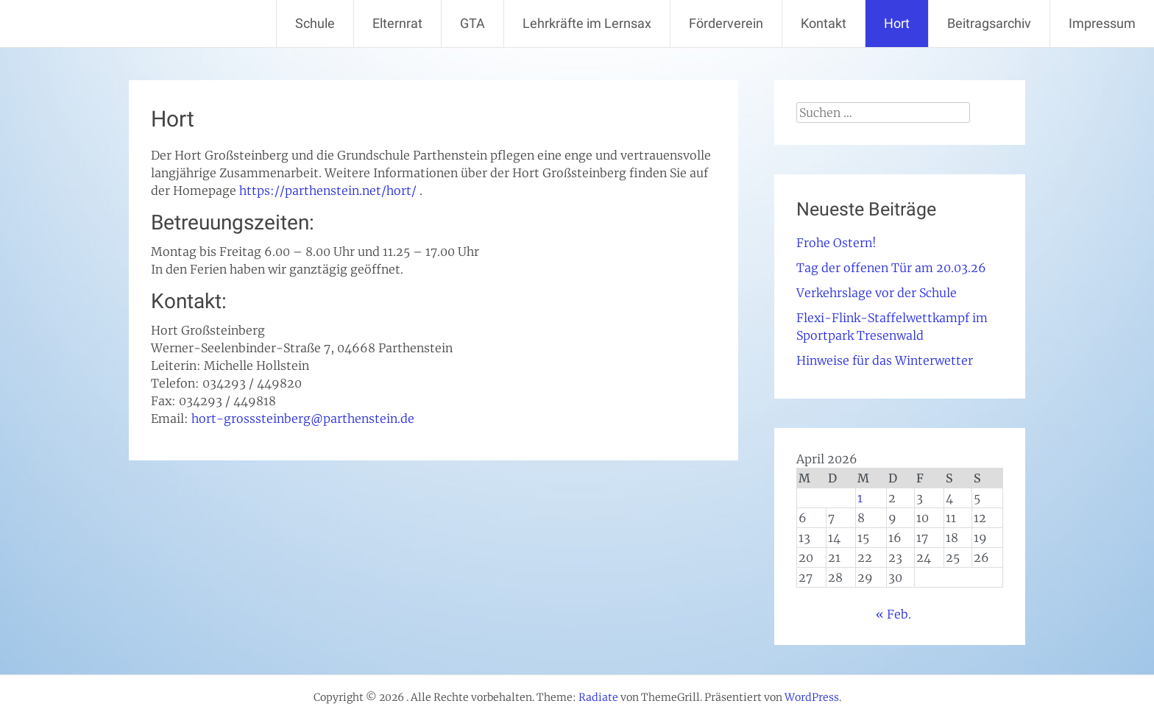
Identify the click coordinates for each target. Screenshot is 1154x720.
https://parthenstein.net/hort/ (328, 190)
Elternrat (397, 23)
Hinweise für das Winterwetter (884, 360)
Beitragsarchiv (989, 23)
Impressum (1102, 23)
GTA (472, 23)
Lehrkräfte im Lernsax (587, 23)
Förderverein (726, 23)
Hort (897, 23)
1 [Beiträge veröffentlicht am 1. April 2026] (860, 498)
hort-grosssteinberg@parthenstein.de (302, 418)
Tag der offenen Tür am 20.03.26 (891, 267)
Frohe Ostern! (836, 242)
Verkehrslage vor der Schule (876, 292)
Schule (315, 23)
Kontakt (823, 23)
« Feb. (893, 614)
